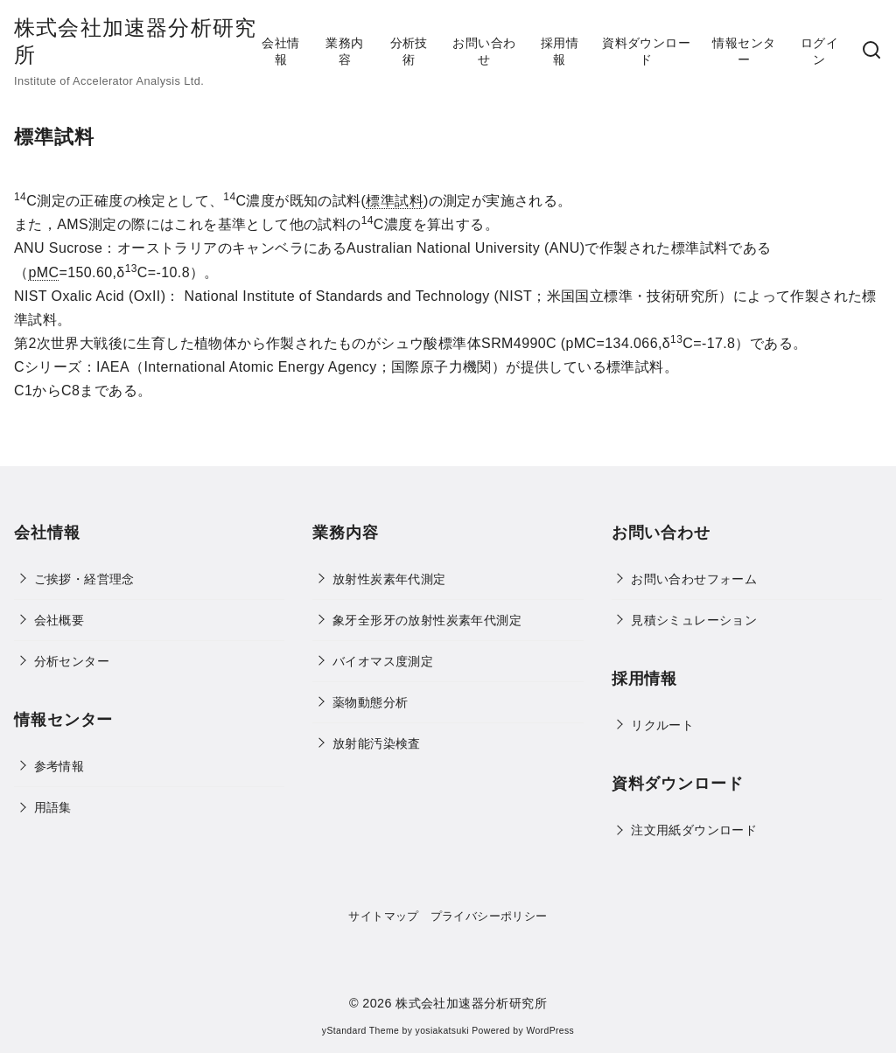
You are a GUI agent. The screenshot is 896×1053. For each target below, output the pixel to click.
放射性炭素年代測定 (389, 579)
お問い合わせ (483, 51)
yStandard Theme (360, 1031)
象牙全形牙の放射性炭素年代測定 (427, 620)
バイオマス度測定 (382, 661)
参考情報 (59, 766)
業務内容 (344, 51)
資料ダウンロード (646, 51)
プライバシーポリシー (489, 916)
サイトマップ (383, 916)
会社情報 (280, 51)
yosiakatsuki (442, 1031)
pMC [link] (43, 272)
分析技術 (409, 51)
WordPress (550, 1031)
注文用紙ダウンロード (694, 830)
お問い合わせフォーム (694, 579)
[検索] (871, 51)
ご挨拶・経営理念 (84, 579)
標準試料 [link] (395, 200)
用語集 (53, 807)
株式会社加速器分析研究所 (471, 1003)
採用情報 (559, 51)
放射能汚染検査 (376, 743)
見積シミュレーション (694, 620)
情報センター (743, 51)
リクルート (662, 725)
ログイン (819, 51)
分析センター (71, 661)
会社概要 (59, 620)
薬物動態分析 (370, 702)
